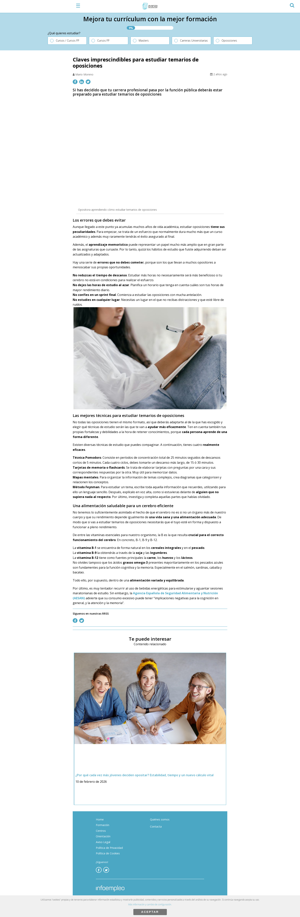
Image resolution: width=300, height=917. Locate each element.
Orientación (103, 836)
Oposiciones (229, 40)
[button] (292, 5)
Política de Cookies (108, 853)
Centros (101, 831)
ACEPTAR (150, 911)
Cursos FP (103, 40)
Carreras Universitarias (194, 40)
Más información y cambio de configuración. (150, 904)
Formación (102, 825)
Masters (144, 40)
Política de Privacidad (109, 848)
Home (100, 819)
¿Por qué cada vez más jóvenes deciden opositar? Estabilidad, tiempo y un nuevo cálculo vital (145, 775)
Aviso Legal (103, 842)
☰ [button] (78, 5)
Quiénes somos (160, 819)
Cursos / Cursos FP (67, 40)
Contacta (156, 826)
